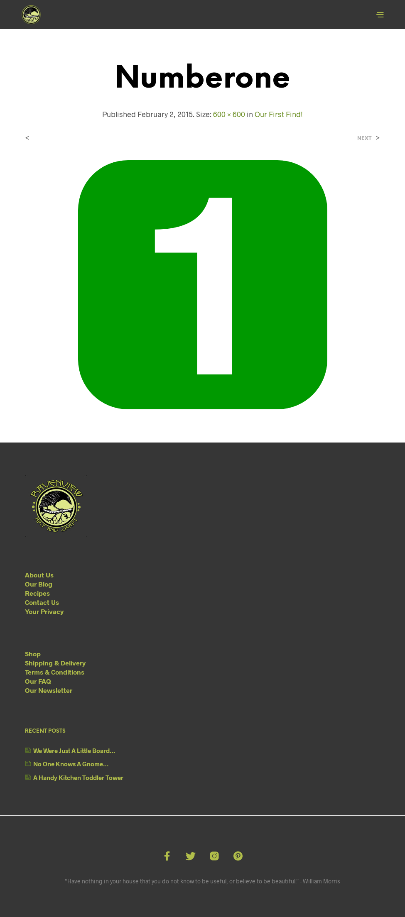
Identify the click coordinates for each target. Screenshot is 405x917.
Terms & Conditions (54, 672)
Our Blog (38, 584)
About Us (39, 575)
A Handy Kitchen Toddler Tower (78, 777)
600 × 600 (229, 114)
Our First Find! (279, 114)
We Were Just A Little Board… (74, 750)
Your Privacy (44, 611)
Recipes (37, 593)
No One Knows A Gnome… (70, 764)
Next (364, 138)
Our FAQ (38, 681)
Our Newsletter (48, 690)
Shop (33, 654)
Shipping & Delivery (55, 663)
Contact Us (42, 602)
